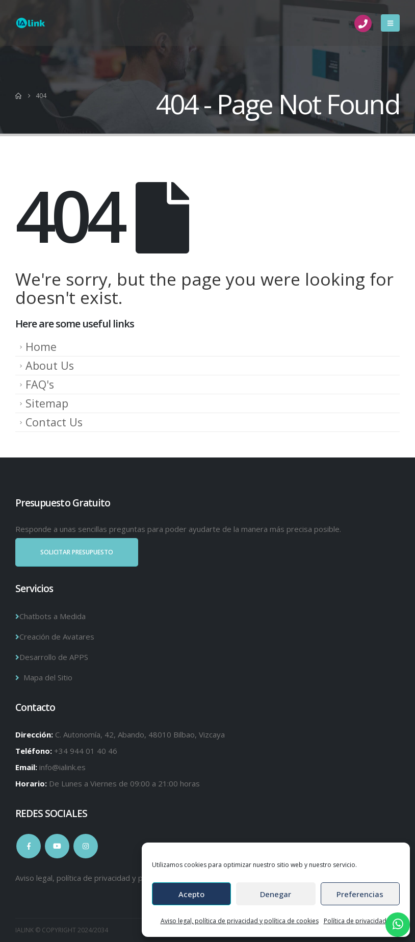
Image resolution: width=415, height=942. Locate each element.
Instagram (85, 846)
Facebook (28, 846)
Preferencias (359, 894)
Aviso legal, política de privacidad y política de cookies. (109, 878)
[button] (390, 23)
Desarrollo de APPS (53, 657)
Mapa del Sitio (47, 677)
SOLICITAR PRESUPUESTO (76, 552)
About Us (49, 365)
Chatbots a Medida (52, 616)
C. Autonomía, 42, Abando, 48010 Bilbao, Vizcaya (140, 734)
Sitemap (46, 403)
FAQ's (39, 384)
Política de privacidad (355, 920)
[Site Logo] (30, 23)
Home (41, 346)
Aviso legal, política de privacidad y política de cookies (240, 920)
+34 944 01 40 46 (85, 751)
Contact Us (54, 422)
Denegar (275, 894)
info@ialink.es (62, 767)
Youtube (57, 846)
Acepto (191, 894)
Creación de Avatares (56, 636)
